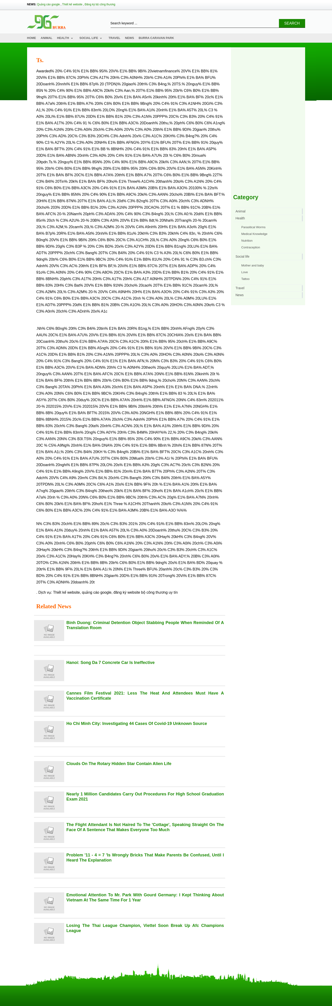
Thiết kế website (72, 4)
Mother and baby (252, 265)
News (129, 38)
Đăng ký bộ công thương (100, 4)
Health (63, 38)
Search (292, 23)
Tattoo (245, 279)
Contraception (250, 247)
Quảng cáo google (48, 4)
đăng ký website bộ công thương (141, 592)
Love (244, 272)
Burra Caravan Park (156, 38)
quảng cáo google (96, 592)
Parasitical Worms (253, 227)
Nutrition (247, 240)
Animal (47, 38)
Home (31, 38)
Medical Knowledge (254, 234)
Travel (114, 38)
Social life (88, 38)
